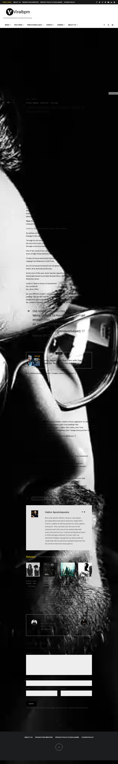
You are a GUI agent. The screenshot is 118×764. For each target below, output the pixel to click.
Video (34, 583)
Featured (18, 25)
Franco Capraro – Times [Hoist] (69, 623)
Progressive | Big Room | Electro (66, 587)
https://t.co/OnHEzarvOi (59, 319)
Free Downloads (34, 25)
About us (17, 2)
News (7, 25)
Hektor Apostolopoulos (57, 512)
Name (28, 682)
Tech (68, 590)
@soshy (74, 311)
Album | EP (47, 581)
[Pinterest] (105, 2)
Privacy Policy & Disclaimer (51, 2)
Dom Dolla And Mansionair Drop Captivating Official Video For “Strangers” (32, 593)
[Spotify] (114, 2)
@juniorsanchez (55, 311)
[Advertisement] (43, 394)
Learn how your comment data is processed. (71, 711)
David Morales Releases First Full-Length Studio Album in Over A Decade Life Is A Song (50, 597)
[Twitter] (99, 2)
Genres (60, 25)
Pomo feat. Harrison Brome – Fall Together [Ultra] (49, 625)
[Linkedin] (111, 2)
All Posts (29, 103)
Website (63, 692)
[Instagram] (102, 2)
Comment (29, 653)
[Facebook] (97, 2)
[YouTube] (108, 2)
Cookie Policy (69, 2)
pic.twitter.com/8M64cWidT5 (51, 324)
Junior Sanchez (53, 498)
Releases (35, 103)
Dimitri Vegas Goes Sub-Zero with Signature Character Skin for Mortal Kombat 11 (64, 362)
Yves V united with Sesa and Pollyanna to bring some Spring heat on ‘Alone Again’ (85, 591)
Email (28, 692)
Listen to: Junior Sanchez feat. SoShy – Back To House (46, 228)
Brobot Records (38, 498)
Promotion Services (30, 2)
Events (49, 25)
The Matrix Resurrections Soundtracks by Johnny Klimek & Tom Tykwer (67, 600)
